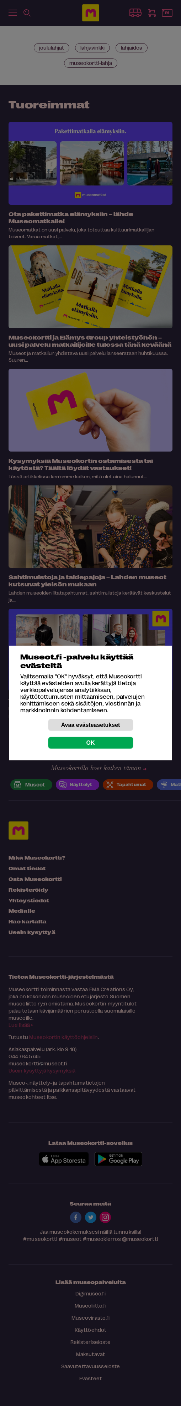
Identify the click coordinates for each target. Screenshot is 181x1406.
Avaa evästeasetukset (90, 725)
